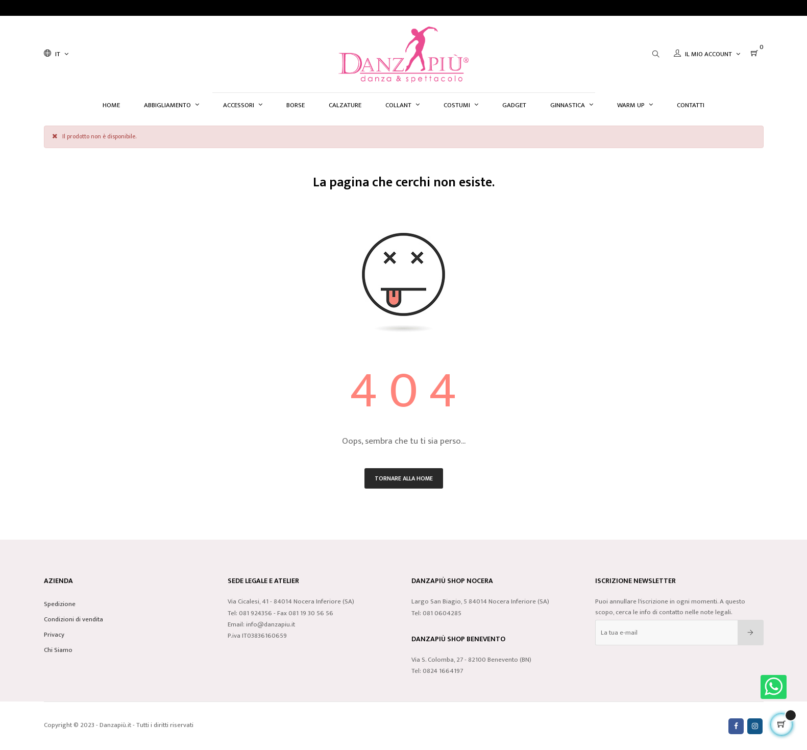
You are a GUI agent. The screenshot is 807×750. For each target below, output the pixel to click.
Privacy (54, 634)
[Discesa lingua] (56, 54)
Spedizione (60, 604)
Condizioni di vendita (73, 619)
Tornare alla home (404, 478)
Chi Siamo (58, 650)
